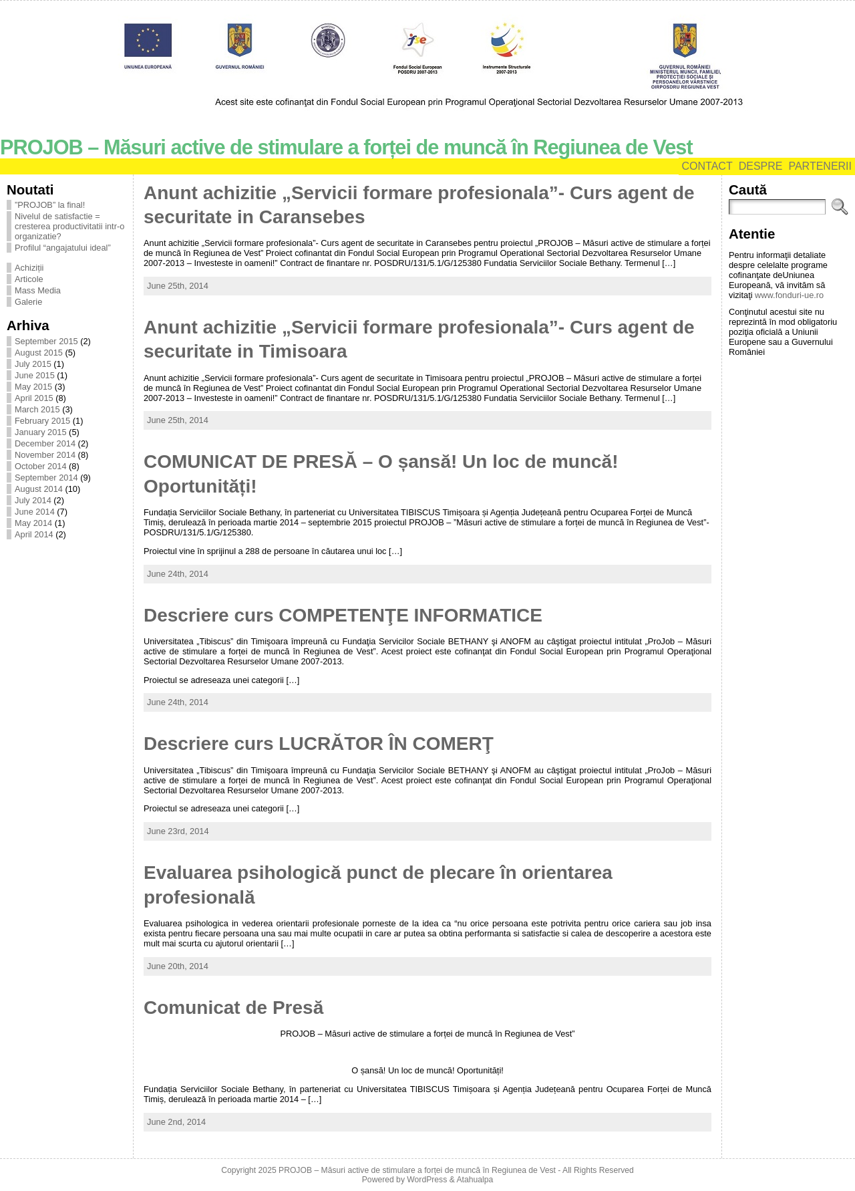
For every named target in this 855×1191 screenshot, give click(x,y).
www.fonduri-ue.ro (789, 295)
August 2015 (39, 353)
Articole (29, 279)
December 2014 (45, 443)
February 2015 (42, 421)
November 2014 (45, 455)
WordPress (427, 1179)
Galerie (28, 302)
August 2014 (39, 489)
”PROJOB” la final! (50, 205)
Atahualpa (474, 1179)
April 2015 (34, 398)
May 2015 (33, 387)
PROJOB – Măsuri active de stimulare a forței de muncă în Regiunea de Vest (346, 147)
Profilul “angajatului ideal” (63, 248)
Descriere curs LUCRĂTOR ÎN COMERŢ (319, 743)
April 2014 (34, 534)
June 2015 (35, 375)
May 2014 (33, 523)
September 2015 (46, 341)
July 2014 (33, 500)
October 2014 (41, 466)
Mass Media (38, 290)
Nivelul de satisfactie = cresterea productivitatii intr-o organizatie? (69, 226)
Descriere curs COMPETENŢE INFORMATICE (343, 615)
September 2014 (46, 478)
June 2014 (35, 512)
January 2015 (41, 432)
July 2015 (33, 364)
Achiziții (29, 268)
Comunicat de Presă (233, 1007)
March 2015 (37, 409)
